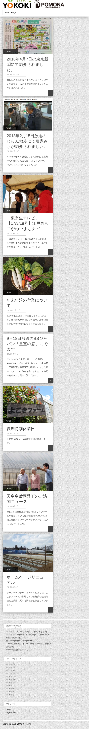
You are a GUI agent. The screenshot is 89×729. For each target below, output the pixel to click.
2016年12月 (11, 676)
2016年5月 (11, 691)
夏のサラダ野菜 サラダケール (20, 640)
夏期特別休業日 (21, 428)
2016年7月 (11, 685)
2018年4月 (11, 664)
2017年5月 (11, 670)
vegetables (11, 712)
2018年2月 (11, 667)
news (8, 51)
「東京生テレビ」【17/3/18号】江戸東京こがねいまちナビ (27, 223)
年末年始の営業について (17, 649)
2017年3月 (11, 673)
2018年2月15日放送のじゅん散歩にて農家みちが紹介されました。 (27, 141)
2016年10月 (11, 679)
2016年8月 (11, 682)
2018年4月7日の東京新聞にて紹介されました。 (27, 64)
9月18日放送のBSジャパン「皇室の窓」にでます (27, 343)
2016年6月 (11, 688)
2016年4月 (11, 694)
